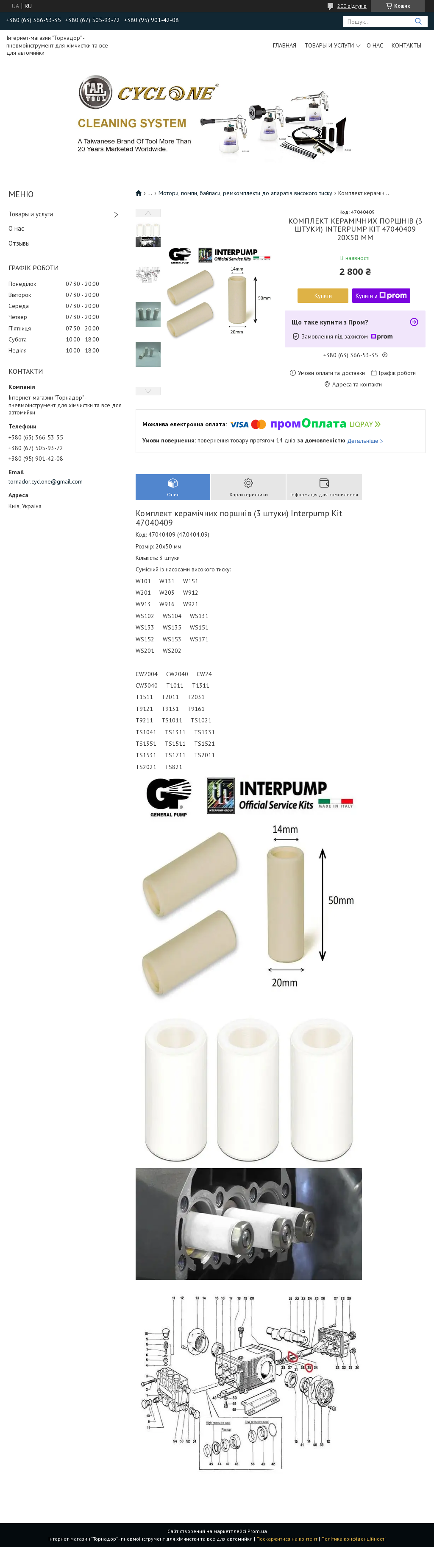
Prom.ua (257, 1531)
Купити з (381, 295)
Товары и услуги (329, 45)
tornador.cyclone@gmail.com (45, 481)
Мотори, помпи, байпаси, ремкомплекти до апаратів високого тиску (245, 193)
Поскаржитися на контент (286, 1539)
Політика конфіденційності (353, 1539)
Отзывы (19, 243)
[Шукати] (418, 21)
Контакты (406, 45)
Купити (323, 295)
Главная (284, 45)
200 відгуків (352, 6)
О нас (375, 45)
